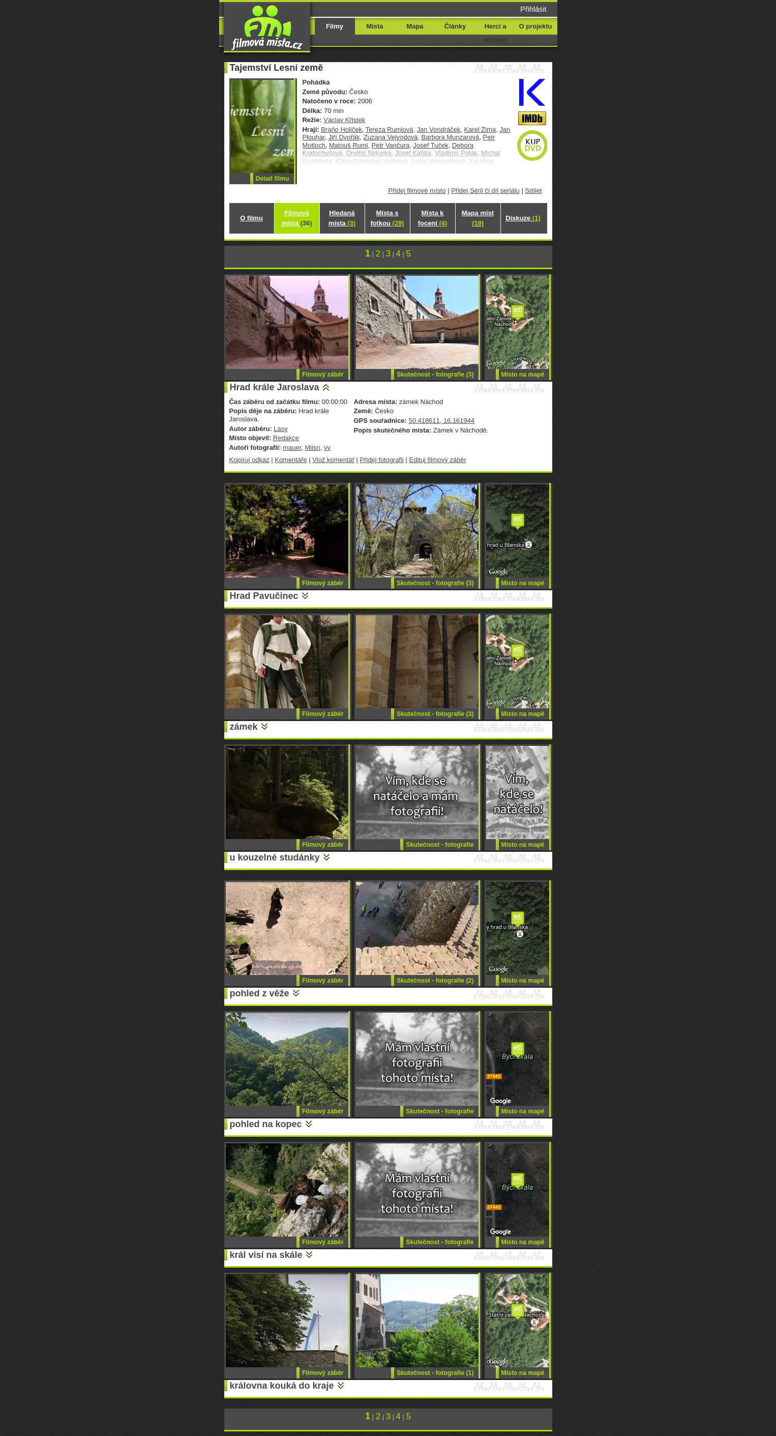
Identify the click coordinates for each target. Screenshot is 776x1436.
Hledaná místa (342, 218)
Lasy (280, 429)
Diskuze (522, 218)
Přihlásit (533, 9)
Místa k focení (432, 218)
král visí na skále (266, 1255)
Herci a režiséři (495, 33)
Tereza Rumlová (389, 129)
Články (455, 26)
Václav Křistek (344, 120)
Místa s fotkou (387, 218)
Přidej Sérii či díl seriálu (485, 190)
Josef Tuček (430, 145)
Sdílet (533, 190)
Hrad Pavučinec (264, 596)
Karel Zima (480, 129)
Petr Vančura (391, 145)
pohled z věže (259, 993)
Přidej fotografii (382, 460)
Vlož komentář (333, 460)
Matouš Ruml (348, 145)
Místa (374, 26)
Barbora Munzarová (451, 137)
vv (327, 447)
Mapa (414, 26)
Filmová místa (296, 218)
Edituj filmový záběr (437, 460)
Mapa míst (478, 218)
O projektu (535, 26)
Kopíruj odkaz (249, 460)
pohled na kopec (266, 1124)
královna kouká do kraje (282, 1386)
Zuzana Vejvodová (391, 137)
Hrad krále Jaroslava (274, 387)
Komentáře (291, 460)
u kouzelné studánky (275, 857)
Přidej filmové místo (417, 190)
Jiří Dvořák (344, 137)
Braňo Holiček (341, 129)
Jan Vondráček (439, 129)
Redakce (286, 438)
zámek (244, 727)
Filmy (334, 26)
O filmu (251, 218)
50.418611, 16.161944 (441, 420)
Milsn (312, 447)
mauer (292, 447)
